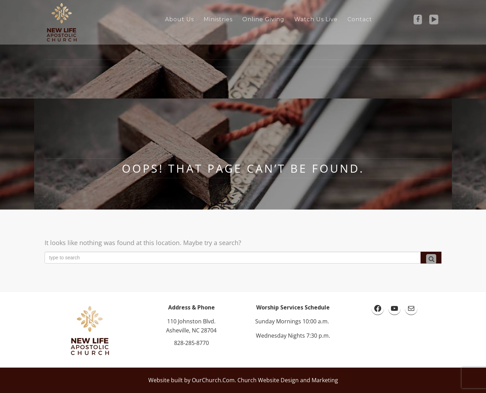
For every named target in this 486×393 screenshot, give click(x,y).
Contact (359, 19)
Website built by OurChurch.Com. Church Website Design (223, 380)
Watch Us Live (316, 19)
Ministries (218, 19)
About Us (179, 19)
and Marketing (318, 380)
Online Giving (263, 19)
